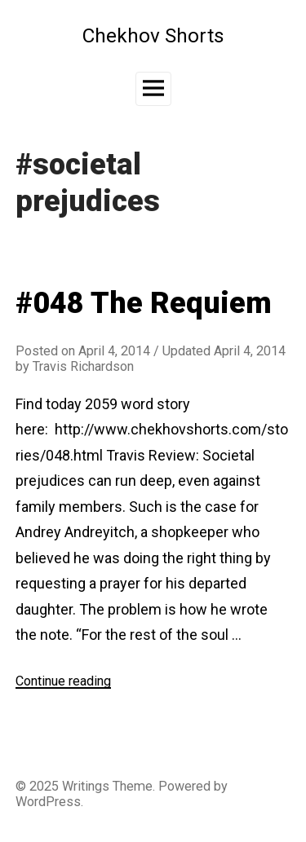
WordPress (48, 801)
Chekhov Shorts (153, 35)
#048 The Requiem (144, 303)
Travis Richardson (83, 366)
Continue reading (63, 681)
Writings (85, 786)
